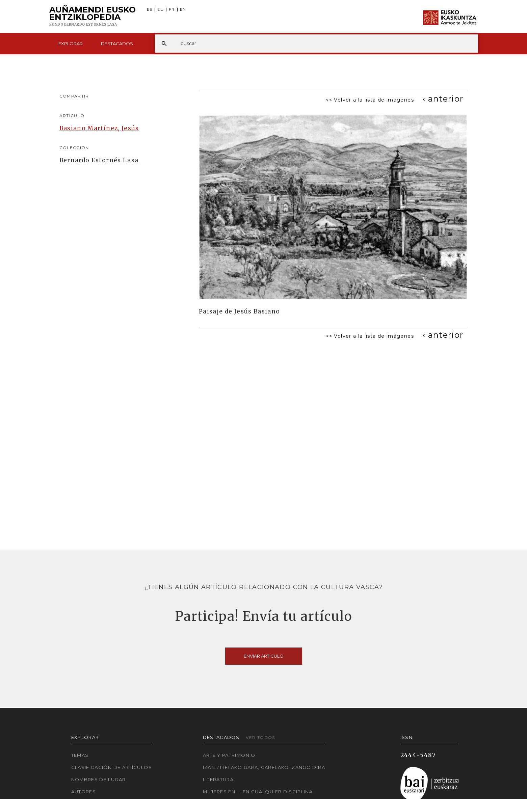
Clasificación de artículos (111, 767)
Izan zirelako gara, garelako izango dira (264, 767)
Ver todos (260, 737)
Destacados (117, 43)
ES (150, 9)
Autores (83, 791)
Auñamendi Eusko (92, 16)
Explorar (70, 43)
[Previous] (443, 99)
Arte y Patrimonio (229, 755)
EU (160, 9)
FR (172, 9)
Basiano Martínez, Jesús (99, 128)
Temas (80, 755)
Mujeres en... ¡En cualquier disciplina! (258, 791)
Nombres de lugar (98, 779)
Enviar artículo (264, 656)
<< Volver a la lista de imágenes (370, 100)
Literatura (218, 779)
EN (183, 9)
